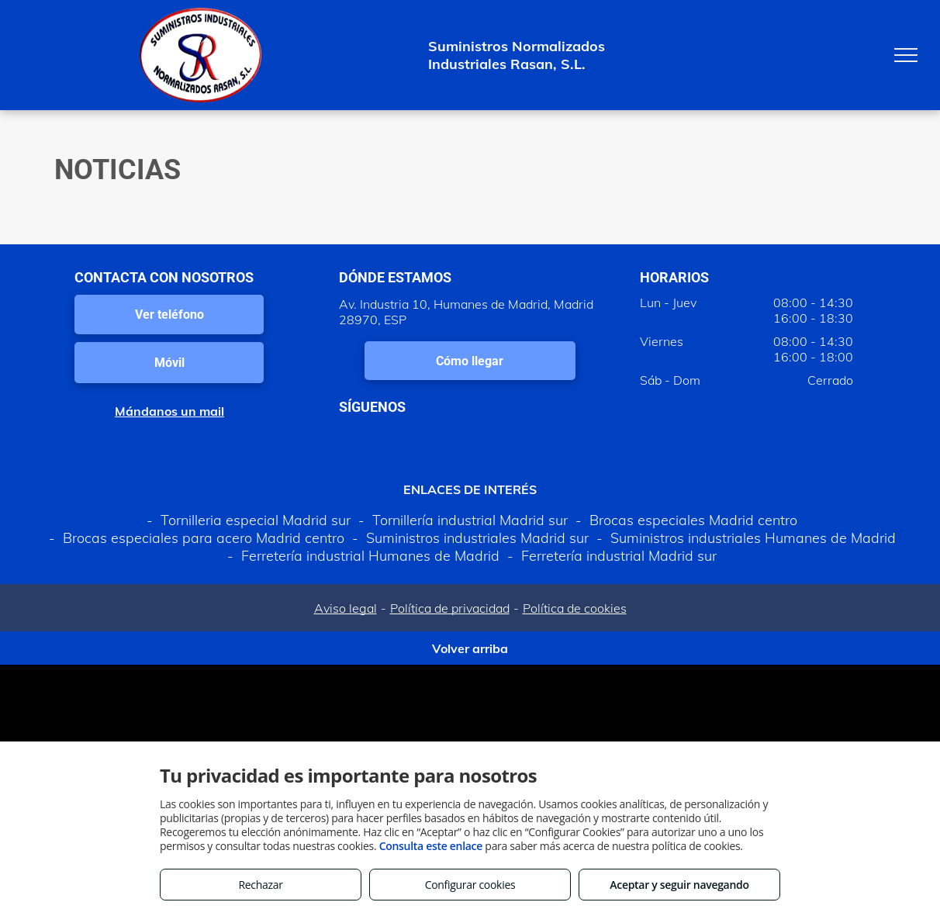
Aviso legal (345, 608)
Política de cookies (575, 608)
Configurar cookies (470, 884)
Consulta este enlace (430, 845)
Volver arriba (470, 648)
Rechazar (260, 884)
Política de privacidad (450, 608)
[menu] (906, 55)
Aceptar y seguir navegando (679, 884)
